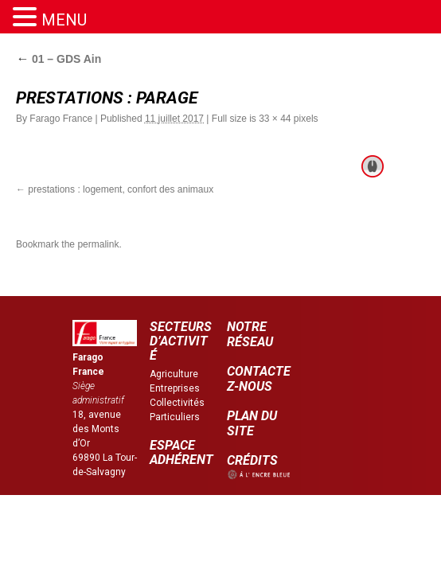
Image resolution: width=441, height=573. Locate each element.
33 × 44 (275, 118)
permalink (98, 244)
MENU (64, 19)
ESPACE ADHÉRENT (181, 452)
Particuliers (175, 417)
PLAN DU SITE (252, 423)
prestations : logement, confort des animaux (120, 189)
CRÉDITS (252, 460)
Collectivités (177, 402)
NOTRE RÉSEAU (250, 334)
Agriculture (174, 374)
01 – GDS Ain (58, 59)
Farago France (60, 118)
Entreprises (175, 388)
